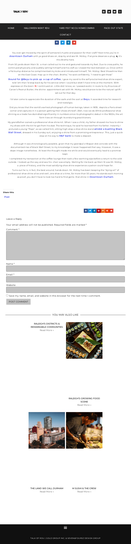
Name (10, 263)
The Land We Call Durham (46, 488)
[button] (57, 42)
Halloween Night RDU (37, 28)
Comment (12, 229)
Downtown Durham (101, 176)
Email (10, 274)
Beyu (86, 99)
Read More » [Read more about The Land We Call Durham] (47, 491)
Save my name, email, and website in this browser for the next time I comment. (55, 295)
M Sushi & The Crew (84, 488)
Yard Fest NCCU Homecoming (77, 28)
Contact (65, 34)
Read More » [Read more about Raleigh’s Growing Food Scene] (84, 405)
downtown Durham (21, 56)
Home (11, 28)
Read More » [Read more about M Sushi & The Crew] (84, 491)
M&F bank (65, 135)
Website (11, 285)
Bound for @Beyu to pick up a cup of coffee (34, 79)
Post (7, 196)
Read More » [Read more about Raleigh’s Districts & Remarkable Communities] (47, 330)
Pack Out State (113, 28)
